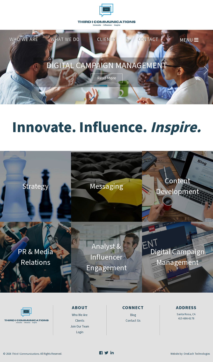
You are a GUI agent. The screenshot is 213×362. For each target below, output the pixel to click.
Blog (133, 315)
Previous (9, 70)
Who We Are (24, 39)
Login (79, 332)
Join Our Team (79, 326)
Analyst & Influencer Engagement (106, 257)
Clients (106, 39)
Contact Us (133, 321)
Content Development (177, 186)
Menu (189, 40)
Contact (147, 39)
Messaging (106, 186)
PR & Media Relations (35, 257)
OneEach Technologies (197, 354)
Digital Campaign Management (106, 65)
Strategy (35, 186)
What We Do (65, 39)
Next (206, 70)
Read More (106, 78)
